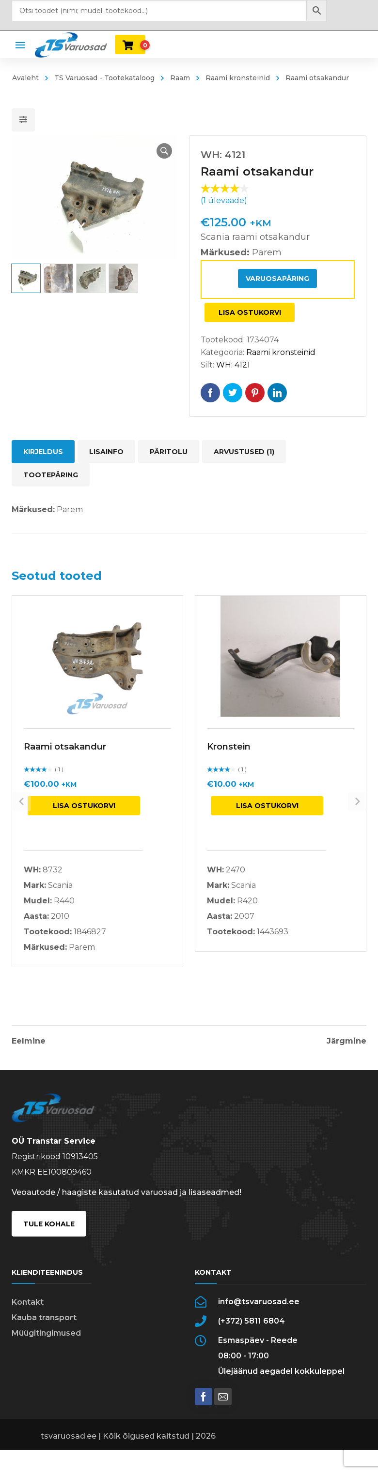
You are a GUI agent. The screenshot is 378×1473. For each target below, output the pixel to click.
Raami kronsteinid (237, 78)
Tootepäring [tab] (50, 475)
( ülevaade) (224, 200)
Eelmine (29, 1041)
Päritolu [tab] (169, 451)
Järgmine (346, 1041)
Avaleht (25, 78)
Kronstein (229, 746)
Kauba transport (44, 1327)
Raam (180, 78)
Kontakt (28, 1311)
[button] (158, 151)
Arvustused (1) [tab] (244, 451)
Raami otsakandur (65, 746)
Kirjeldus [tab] (43, 451)
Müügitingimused (46, 1342)
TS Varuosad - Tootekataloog (104, 78)
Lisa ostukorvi (250, 312)
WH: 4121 (233, 364)
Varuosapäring (277, 278)
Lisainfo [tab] (106, 451)
